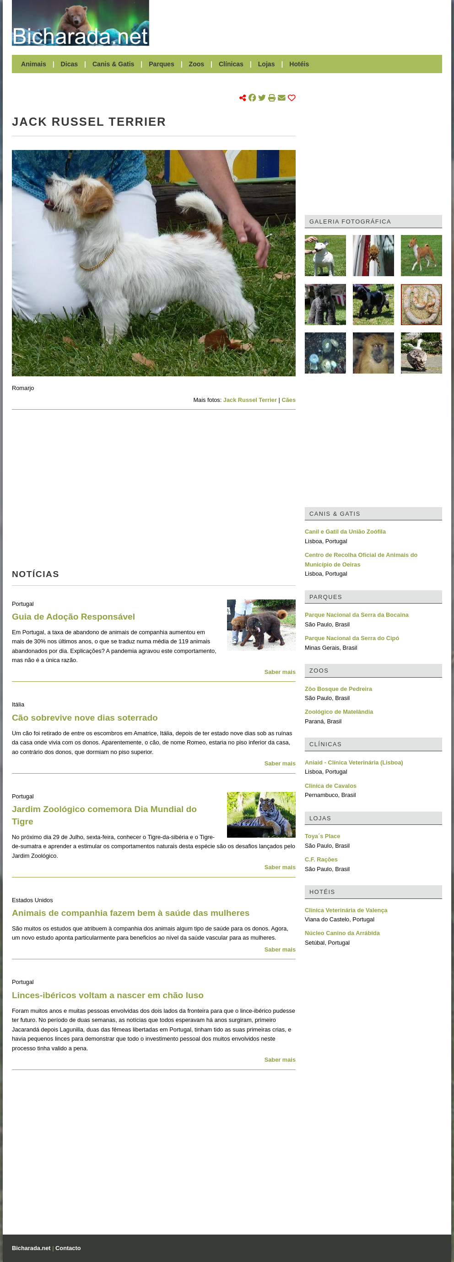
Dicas (69, 64)
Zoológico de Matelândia (339, 711)
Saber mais (280, 671)
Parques (161, 64)
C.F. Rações (321, 859)
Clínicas (231, 64)
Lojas (266, 64)
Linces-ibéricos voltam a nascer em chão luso (108, 995)
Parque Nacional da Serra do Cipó (352, 638)
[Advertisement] (300, 23)
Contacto (68, 1248)
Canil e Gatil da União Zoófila (345, 531)
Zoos (197, 64)
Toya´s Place (322, 836)
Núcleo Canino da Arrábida (342, 933)
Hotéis (299, 64)
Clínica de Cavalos (331, 785)
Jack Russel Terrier (250, 399)
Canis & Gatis (113, 64)
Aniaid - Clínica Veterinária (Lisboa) (354, 762)
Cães (288, 399)
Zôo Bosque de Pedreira (338, 688)
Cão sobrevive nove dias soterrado (85, 717)
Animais (33, 64)
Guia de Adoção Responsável (73, 616)
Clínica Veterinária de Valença (346, 910)
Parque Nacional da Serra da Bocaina (357, 614)
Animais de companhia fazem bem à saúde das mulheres (130, 913)
